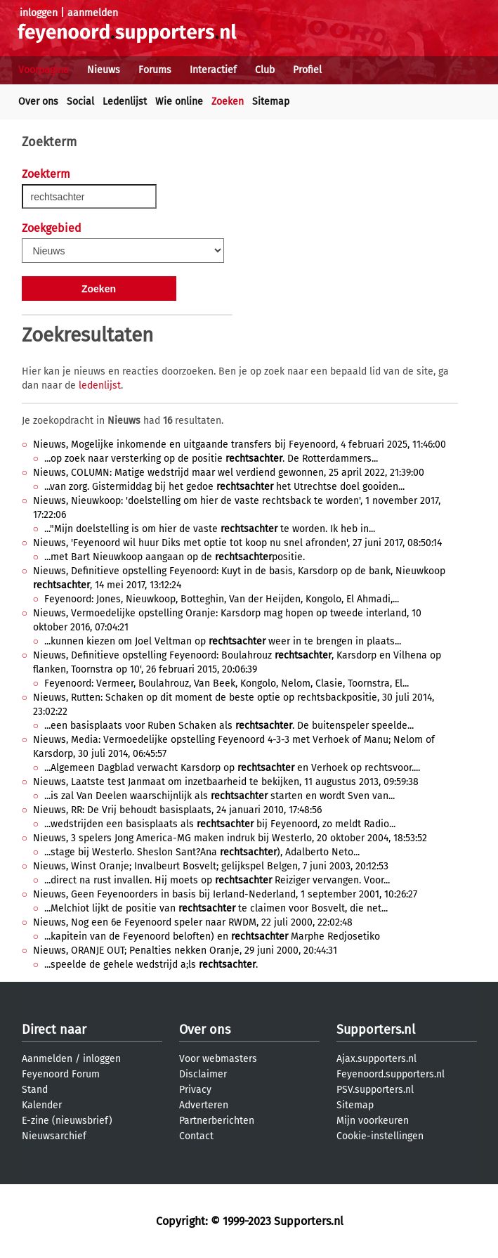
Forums (154, 70)
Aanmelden (47, 1059)
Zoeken (227, 102)
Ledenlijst (125, 102)
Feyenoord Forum (61, 1074)
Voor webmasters (218, 1059)
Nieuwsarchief (54, 1136)
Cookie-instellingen (380, 1136)
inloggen (39, 13)
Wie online (179, 102)
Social (80, 102)
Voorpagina (43, 70)
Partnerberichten (216, 1121)
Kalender (42, 1105)
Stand (35, 1090)
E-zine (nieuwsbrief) (67, 1121)
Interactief (213, 70)
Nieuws (103, 70)
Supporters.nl (375, 1029)
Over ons (38, 102)
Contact (196, 1136)
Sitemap (270, 102)
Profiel (307, 70)
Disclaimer (203, 1074)
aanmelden (92, 13)
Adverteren (203, 1105)
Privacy (195, 1090)
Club (265, 70)
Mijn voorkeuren (372, 1121)
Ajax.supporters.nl (376, 1059)
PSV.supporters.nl (375, 1090)
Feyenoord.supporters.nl (390, 1074)
